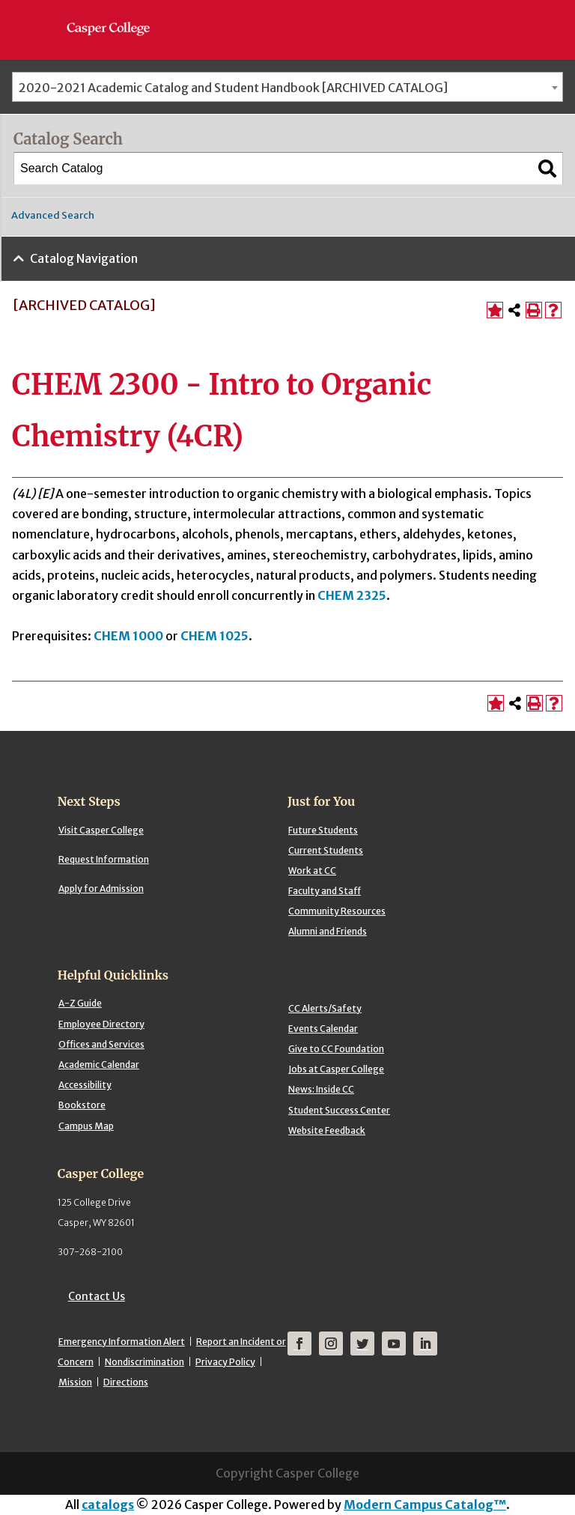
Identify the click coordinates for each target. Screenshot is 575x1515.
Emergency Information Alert (121, 1341)
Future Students (323, 830)
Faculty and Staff (324, 890)
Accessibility (85, 1084)
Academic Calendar (98, 1064)
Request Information (103, 859)
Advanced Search (52, 215)
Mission (75, 1382)
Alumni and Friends (327, 931)
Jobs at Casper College (336, 1069)
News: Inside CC (321, 1089)
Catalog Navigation (84, 258)
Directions (125, 1382)
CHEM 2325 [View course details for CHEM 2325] (351, 595)
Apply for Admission (101, 888)
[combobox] (287, 87)
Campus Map (86, 1126)
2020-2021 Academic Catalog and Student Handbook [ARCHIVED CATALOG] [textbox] (233, 87)
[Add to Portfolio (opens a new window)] (495, 310)
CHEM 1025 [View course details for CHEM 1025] (214, 635)
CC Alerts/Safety (325, 1008)
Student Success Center (339, 1110)
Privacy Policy (225, 1361)
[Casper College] (115, 14)
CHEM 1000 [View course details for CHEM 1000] (128, 635)
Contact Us (96, 1296)
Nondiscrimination (144, 1361)
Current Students (325, 850)
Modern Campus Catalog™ (425, 1504)
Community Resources (337, 911)
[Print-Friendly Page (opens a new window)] (534, 310)
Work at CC (312, 870)
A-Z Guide (80, 1003)
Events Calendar (323, 1028)
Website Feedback (326, 1130)
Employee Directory (101, 1024)
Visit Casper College (101, 830)
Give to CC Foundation (336, 1048)
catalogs (108, 1504)
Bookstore (82, 1105)
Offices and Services (101, 1044)
